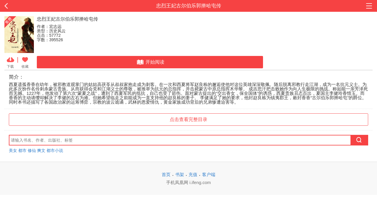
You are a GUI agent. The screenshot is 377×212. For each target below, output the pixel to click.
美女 (13, 150)
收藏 (25, 62)
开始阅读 (150, 62)
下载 (10, 62)
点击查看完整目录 (188, 119)
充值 (192, 174)
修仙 (32, 150)
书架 (179, 174)
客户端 (208, 174)
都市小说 (55, 150)
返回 (37, 6)
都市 (22, 150)
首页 (166, 174)
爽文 (41, 150)
